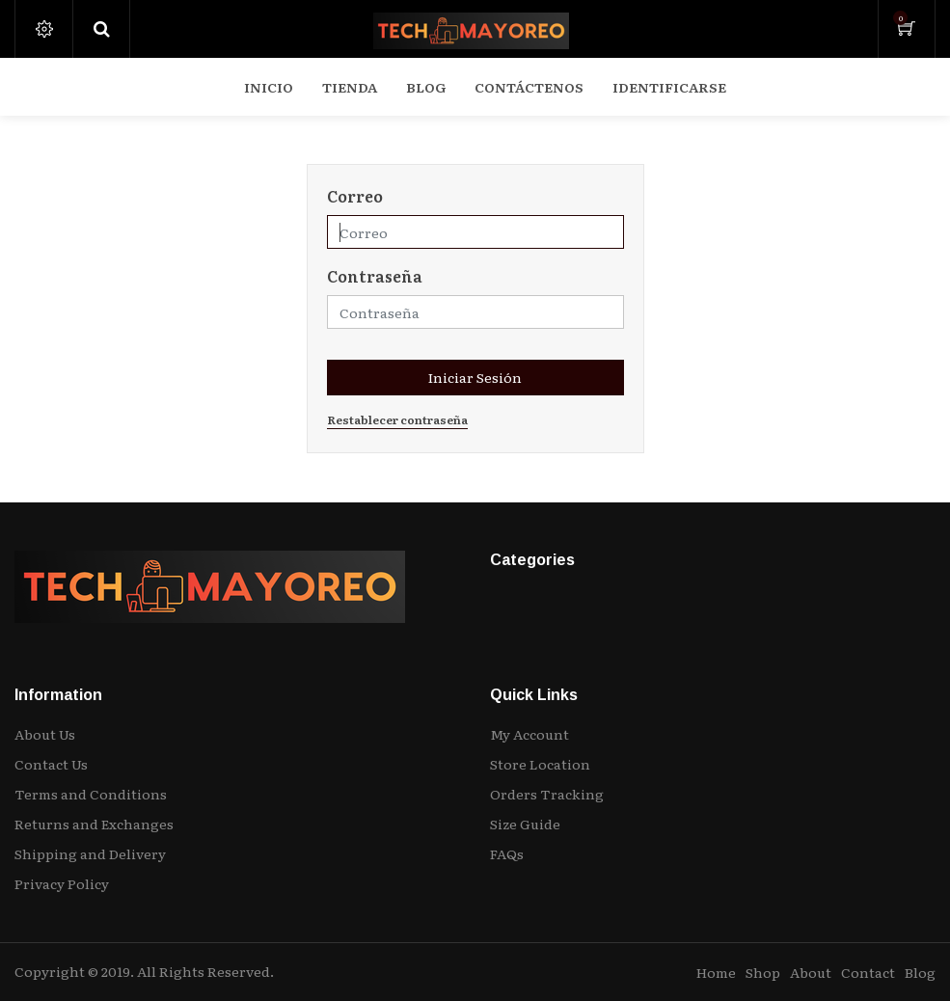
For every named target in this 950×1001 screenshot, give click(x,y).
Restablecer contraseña (397, 419)
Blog (920, 972)
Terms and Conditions (90, 793)
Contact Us (51, 763)
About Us (44, 734)
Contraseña (374, 275)
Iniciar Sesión (475, 377)
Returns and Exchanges (94, 823)
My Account (529, 734)
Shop (763, 972)
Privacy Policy (61, 883)
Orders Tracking (547, 793)
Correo (355, 195)
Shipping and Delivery (90, 853)
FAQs (507, 853)
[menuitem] (268, 87)
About (810, 972)
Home (716, 972)
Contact (868, 972)
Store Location (540, 763)
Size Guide (525, 823)
